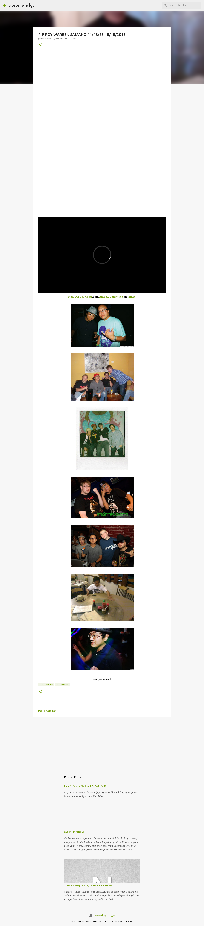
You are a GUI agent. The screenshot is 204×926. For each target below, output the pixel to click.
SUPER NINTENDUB (74, 832)
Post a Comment (47, 710)
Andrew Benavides (111, 296)
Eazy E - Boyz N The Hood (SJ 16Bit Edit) (85, 786)
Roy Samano (63, 684)
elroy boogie (46, 684)
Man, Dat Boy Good (80, 296)
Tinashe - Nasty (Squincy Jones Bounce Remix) (88, 885)
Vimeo (131, 296)
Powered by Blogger (102, 915)
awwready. (21, 5)
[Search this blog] (184, 5)
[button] (40, 45)
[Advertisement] (102, 744)
